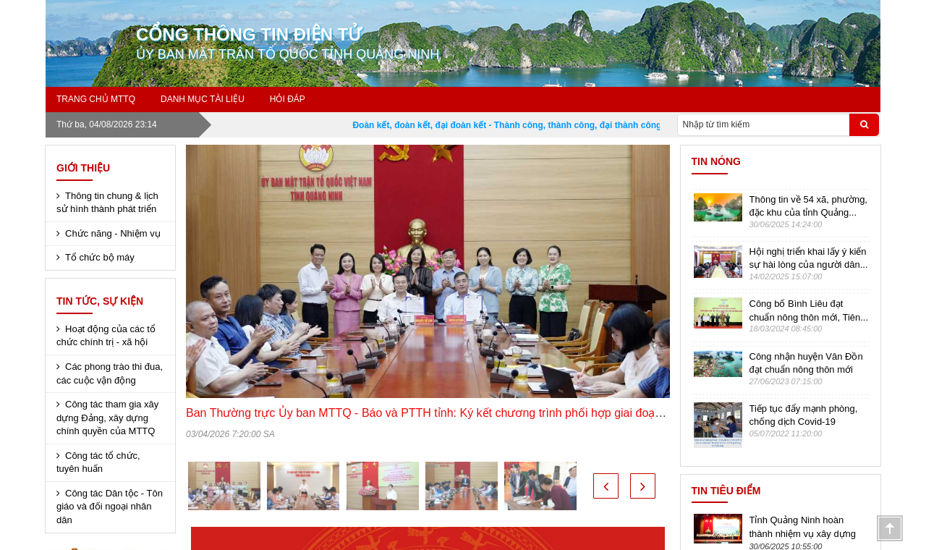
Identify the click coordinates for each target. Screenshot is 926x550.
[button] (606, 486)
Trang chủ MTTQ (95, 99)
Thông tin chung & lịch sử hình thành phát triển (107, 202)
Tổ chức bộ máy (100, 257)
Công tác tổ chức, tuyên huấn (98, 462)
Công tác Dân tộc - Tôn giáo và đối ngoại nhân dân (109, 506)
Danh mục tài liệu (203, 99)
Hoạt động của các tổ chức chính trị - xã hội (106, 335)
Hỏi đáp (287, 99)
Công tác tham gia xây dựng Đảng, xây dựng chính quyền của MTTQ (107, 417)
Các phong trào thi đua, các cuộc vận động (109, 373)
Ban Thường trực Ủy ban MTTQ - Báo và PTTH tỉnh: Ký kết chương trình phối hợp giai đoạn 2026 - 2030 (456, 413)
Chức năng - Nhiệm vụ (113, 233)
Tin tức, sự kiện (99, 301)
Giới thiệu (83, 168)
